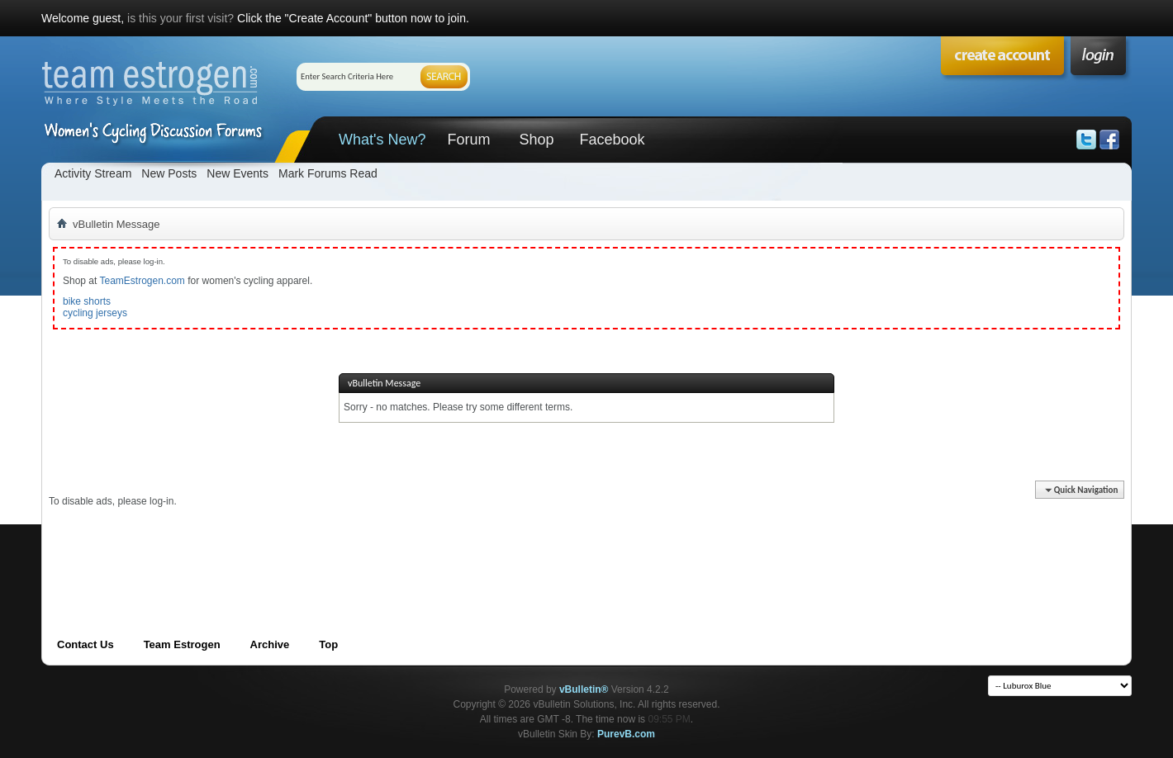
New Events (237, 173)
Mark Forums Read (328, 173)
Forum (468, 139)
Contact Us (85, 644)
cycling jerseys (95, 313)
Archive (270, 644)
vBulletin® (584, 689)
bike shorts (87, 301)
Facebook (611, 139)
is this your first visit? (180, 18)
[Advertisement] (349, 545)
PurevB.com (626, 734)
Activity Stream (93, 173)
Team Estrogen (182, 644)
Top (328, 644)
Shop (536, 139)
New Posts (169, 173)
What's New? (382, 139)
